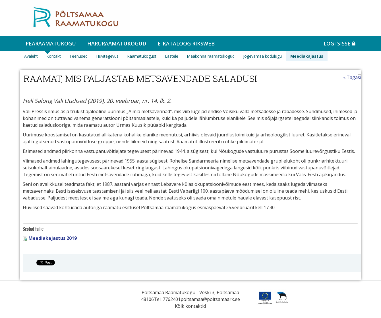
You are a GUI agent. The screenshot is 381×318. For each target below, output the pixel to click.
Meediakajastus (306, 56)
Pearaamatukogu (51, 43)
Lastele (171, 56)
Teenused (78, 56)
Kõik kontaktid (190, 306)
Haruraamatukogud (116, 43)
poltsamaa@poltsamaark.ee (210, 299)
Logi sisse (339, 43)
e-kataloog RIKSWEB (186, 43)
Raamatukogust (141, 56)
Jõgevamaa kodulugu (262, 56)
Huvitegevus (107, 56)
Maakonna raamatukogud (211, 56)
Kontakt (53, 56)
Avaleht (31, 56)
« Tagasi (352, 77)
